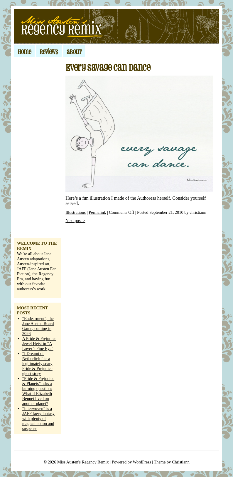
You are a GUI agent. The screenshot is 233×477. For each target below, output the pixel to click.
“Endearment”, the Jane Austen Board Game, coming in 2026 (38, 326)
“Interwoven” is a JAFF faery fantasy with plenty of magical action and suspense (38, 418)
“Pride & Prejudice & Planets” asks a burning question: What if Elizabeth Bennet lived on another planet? (38, 391)
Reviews (49, 51)
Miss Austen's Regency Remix (83, 462)
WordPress (142, 462)
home (24, 51)
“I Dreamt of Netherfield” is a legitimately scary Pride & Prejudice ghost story (37, 363)
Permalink (97, 212)
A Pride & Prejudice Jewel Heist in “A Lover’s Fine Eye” (39, 343)
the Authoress (143, 198)
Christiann (181, 462)
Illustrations (75, 212)
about (74, 51)
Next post (75, 220)
